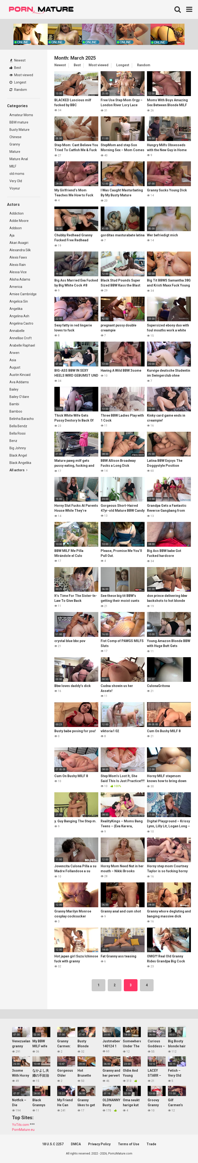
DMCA (76, 1144)
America (15, 287)
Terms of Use (128, 1144)
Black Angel (18, 455)
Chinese (15, 137)
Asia (12, 360)
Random (18, 90)
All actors (18, 470)
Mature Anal (18, 159)
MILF (12, 166)
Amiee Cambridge (23, 294)
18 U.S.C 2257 (53, 1144)
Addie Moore (19, 221)
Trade (151, 1144)
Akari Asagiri (18, 243)
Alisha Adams (19, 279)
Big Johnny (17, 448)
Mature (14, 152)
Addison (15, 228)
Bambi (14, 404)
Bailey (13, 389)
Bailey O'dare (19, 397)
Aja (11, 235)
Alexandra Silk (20, 250)
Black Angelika (20, 463)
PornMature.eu (23, 1130)
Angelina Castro (21, 323)
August (14, 367)
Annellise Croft (20, 338)
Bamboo (15, 411)
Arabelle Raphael (22, 345)
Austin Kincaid (19, 375)
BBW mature (18, 122)
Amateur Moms (21, 115)
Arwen (14, 353)
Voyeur (14, 188)
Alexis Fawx (18, 257)
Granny (14, 144)
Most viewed (21, 75)
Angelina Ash (19, 316)
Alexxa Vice (18, 272)
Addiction (16, 213)
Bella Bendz (18, 426)
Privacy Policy (99, 1144)
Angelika (15, 309)
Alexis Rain (17, 265)
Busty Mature (19, 130)
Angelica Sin (18, 301)
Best (15, 68)
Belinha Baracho (21, 419)
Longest (17, 82)
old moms (16, 174)
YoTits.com (20, 1125)
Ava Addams (19, 382)
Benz (13, 441)
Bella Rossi (17, 433)
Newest (18, 60)
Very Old (15, 181)
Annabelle (17, 331)
